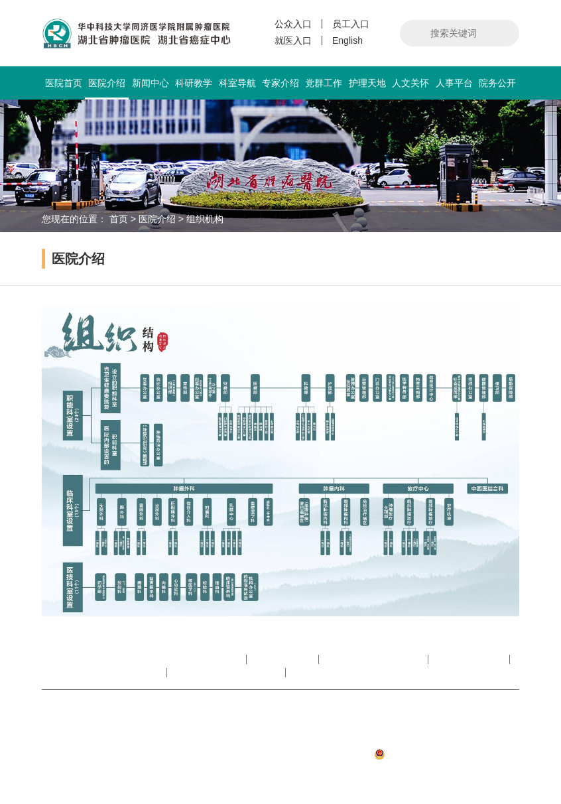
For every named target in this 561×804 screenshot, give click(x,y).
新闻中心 (150, 83)
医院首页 (63, 83)
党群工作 (323, 83)
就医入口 (293, 40)
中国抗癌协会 (284, 659)
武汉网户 (500, 772)
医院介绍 (106, 89)
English (347, 40)
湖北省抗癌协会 (327, 672)
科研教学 (193, 83)
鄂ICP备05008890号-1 (472, 735)
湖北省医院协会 (470, 659)
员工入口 (350, 24)
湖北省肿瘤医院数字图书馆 (104, 672)
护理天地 (367, 83)
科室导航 (237, 83)
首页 (118, 219)
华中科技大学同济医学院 (227, 672)
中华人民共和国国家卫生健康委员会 (165, 659)
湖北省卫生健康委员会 (374, 659)
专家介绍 (280, 83)
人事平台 (454, 83)
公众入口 (293, 24)
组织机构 (204, 219)
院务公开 (497, 83)
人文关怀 (410, 83)
